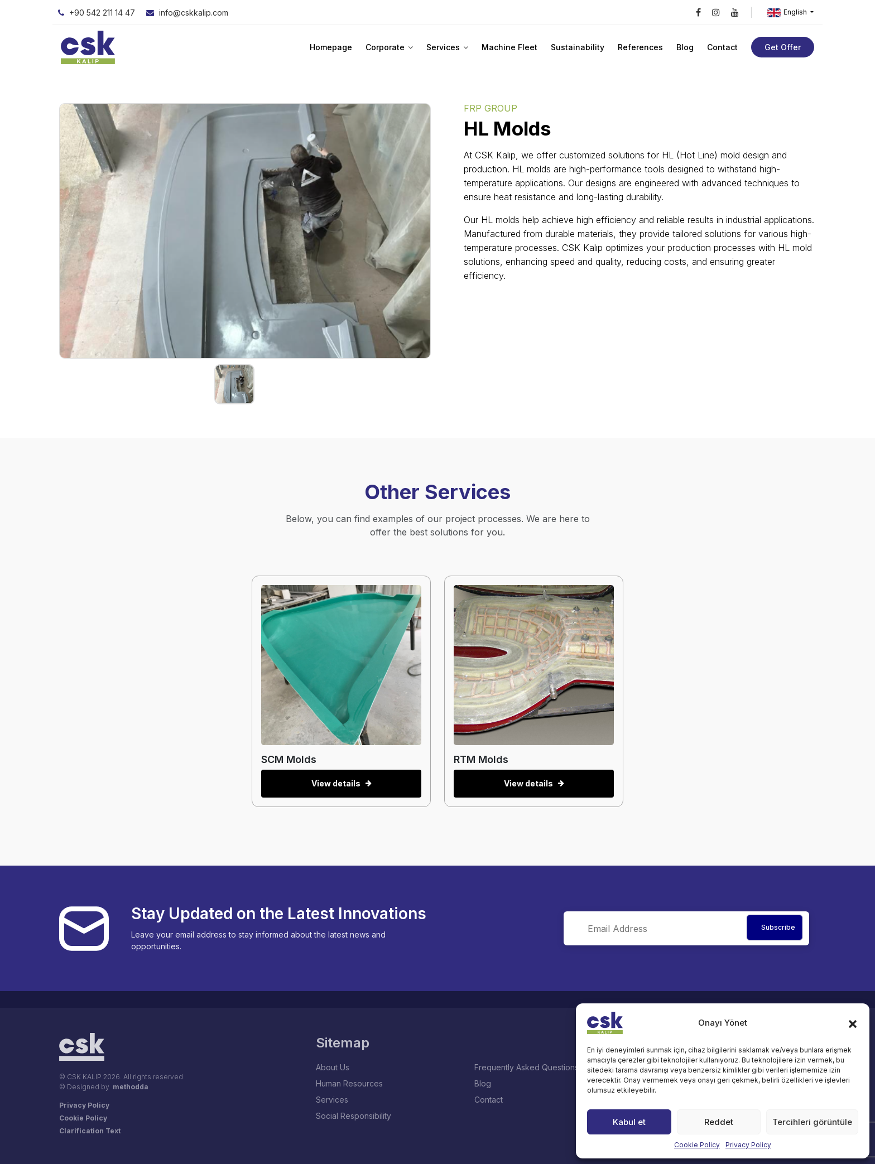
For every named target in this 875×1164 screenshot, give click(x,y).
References (640, 47)
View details (341, 783)
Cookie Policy (697, 1145)
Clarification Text (90, 1131)
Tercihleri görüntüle (812, 1122)
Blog (685, 47)
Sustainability (577, 47)
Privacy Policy (748, 1145)
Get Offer (783, 47)
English (788, 12)
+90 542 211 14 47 (96, 12)
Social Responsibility (353, 1115)
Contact (722, 47)
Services (447, 47)
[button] (852, 1022)
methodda (130, 1087)
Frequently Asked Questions (526, 1067)
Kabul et (629, 1122)
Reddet (718, 1122)
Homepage (331, 47)
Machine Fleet (509, 47)
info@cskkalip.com (187, 12)
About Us (332, 1067)
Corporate (389, 47)
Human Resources (349, 1083)
